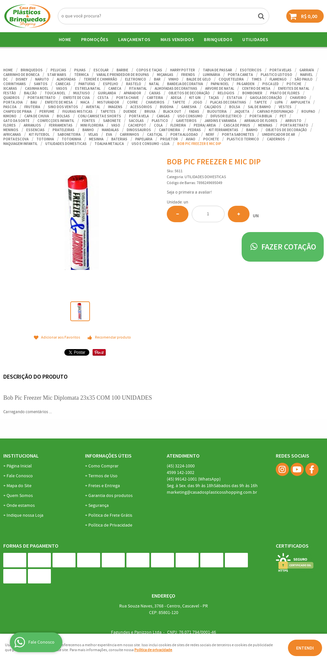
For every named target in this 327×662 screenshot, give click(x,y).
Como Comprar (103, 466)
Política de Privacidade (110, 525)
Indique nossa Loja (25, 515)
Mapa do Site (19, 486)
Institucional (21, 455)
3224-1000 (181, 466)
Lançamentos (134, 39)
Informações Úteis (108, 455)
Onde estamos (21, 505)
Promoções (95, 39)
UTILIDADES (255, 39)
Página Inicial (19, 466)
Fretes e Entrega (104, 486)
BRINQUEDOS (218, 39)
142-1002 (180, 473)
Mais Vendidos (177, 39)
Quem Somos (20, 496)
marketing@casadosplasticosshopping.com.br (212, 492)
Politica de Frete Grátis (110, 515)
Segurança (98, 505)
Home (65, 39)
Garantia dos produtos (110, 496)
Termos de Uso (103, 476)
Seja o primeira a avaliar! (189, 192)
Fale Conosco (20, 476)
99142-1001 (194, 479)
